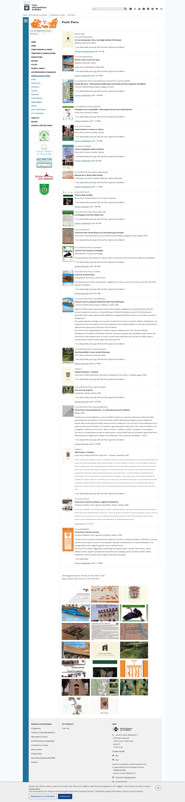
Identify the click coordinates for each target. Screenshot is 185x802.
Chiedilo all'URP (118, 751)
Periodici (35, 95)
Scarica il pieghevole (83, 76)
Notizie (34, 122)
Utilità (34, 65)
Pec (117, 756)
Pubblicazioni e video (57, 15)
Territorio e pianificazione (43, 53)
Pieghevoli (36, 83)
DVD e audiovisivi (38, 110)
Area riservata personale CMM (43, 758)
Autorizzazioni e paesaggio (43, 72)
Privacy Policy (36, 754)
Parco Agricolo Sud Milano (38, 15)
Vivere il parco (38, 68)
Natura (34, 61)
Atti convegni (37, 113)
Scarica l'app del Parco (41, 126)
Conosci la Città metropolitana (43, 732)
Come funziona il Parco (41, 50)
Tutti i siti (65, 728)
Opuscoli (35, 87)
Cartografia (36, 98)
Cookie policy (34, 789)
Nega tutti (158, 788)
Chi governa (36, 728)
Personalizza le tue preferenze (43, 796)
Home (25, 15)
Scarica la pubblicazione (84, 51)
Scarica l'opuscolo (82, 121)
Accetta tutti (65, 796)
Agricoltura (36, 57)
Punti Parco (36, 102)
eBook (34, 106)
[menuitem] (44, 42)
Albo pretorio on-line (39, 737)
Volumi (34, 91)
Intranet (34, 762)
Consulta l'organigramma (126, 777)
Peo (117, 760)
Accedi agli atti (121, 782)
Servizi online (36, 749)
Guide (33, 80)
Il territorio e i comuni (39, 745)
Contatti (35, 118)
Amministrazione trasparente (42, 741)
